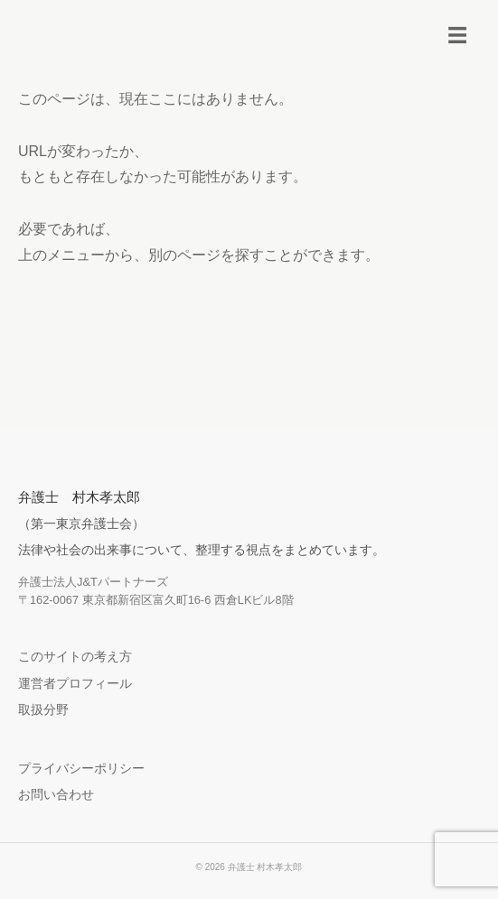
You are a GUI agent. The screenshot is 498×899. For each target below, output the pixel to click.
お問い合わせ (56, 794)
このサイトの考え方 (75, 656)
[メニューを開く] (457, 36)
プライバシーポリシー (81, 768)
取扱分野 (43, 709)
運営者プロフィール (75, 683)
